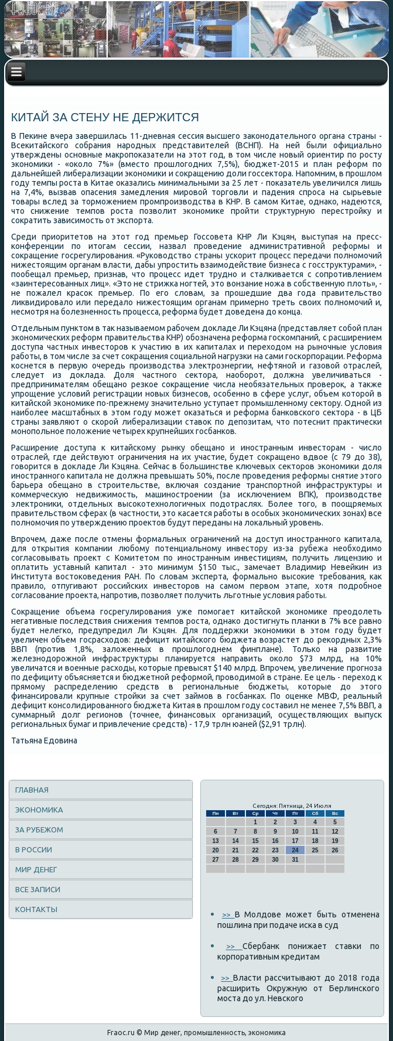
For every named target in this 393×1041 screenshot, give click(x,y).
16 (275, 841)
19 (335, 841)
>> (228, 914)
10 (295, 831)
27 (215, 859)
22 (255, 850)
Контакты (36, 909)
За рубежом (39, 829)
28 (235, 859)
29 (255, 859)
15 (255, 841)
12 (335, 831)
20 (215, 850)
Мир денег (36, 869)
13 (215, 841)
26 (335, 850)
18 (315, 841)
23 (275, 850)
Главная (32, 790)
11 (315, 831)
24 (295, 850)
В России (33, 849)
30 (275, 859)
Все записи (37, 889)
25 (315, 850)
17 (295, 841)
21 (235, 850)
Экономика (39, 810)
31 (295, 859)
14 (235, 841)
